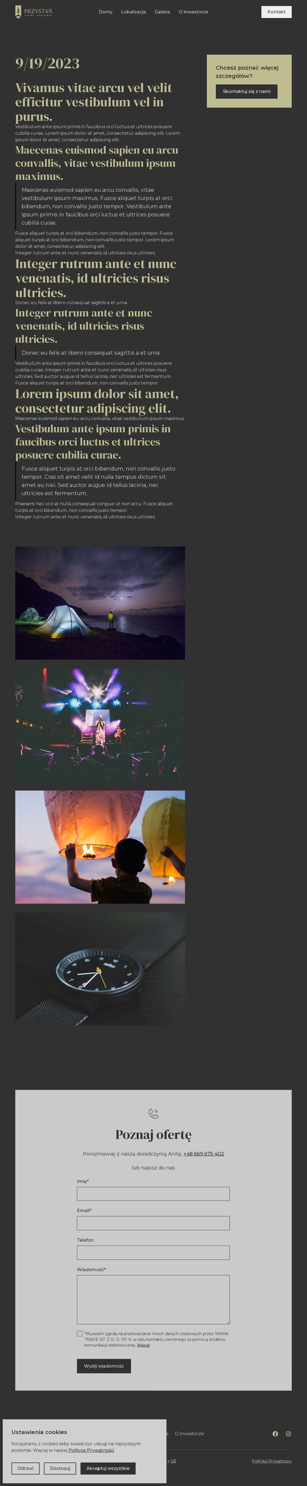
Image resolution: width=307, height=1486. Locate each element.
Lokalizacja (133, 11)
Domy (105, 11)
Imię (83, 1183)
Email (84, 1213)
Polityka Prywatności (272, 1461)
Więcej (143, 1347)
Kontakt (276, 11)
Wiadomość (91, 1271)
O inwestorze (193, 11)
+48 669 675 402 (203, 1156)
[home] (33, 12)
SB (173, 1461)
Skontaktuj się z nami (246, 91)
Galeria (162, 11)
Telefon (85, 1242)
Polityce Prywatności (91, 1450)
